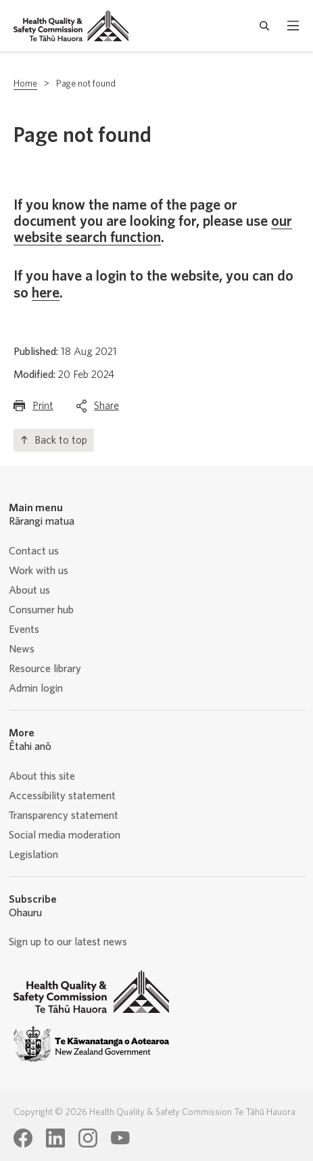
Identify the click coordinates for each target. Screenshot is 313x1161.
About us (29, 590)
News (21, 649)
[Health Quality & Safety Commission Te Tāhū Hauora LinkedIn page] (55, 1138)
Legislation (33, 854)
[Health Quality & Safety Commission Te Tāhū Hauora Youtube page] (120, 1138)
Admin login (36, 688)
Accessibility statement (62, 795)
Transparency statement (63, 815)
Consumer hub (41, 610)
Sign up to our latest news (68, 942)
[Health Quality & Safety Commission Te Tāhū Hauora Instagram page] (87, 1138)
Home (25, 84)
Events (24, 629)
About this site (42, 776)
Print (42, 408)
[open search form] (264, 25)
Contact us (34, 551)
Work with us (38, 570)
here (45, 292)
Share (106, 408)
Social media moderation (64, 835)
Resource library (45, 668)
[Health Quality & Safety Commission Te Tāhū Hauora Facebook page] (23, 1138)
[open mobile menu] (293, 25)
